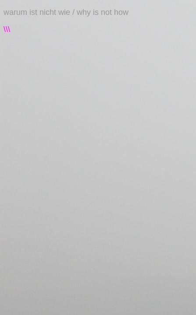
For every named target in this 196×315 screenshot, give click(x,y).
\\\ (7, 29)
